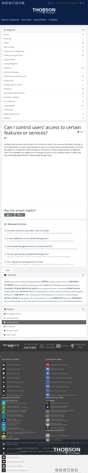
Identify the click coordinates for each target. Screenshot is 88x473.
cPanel (17, 288)
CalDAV (44, 281)
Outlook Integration (47, 295)
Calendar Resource (61, 282)
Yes (9, 215)
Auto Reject (22, 282)
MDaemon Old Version (63, 292)
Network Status (11, 331)
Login (51, 3)
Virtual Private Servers (12, 382)
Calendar (52, 282)
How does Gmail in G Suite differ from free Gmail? (44, 231)
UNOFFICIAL (42, 298)
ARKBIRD (7, 282)
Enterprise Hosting (11, 365)
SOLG (31, 298)
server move (11, 297)
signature (26, 298)
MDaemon (24, 291)
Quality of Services (68, 448)
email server (73, 288)
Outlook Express (35, 295)
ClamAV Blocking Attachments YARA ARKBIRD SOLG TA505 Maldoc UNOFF (43, 285)
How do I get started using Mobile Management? (44, 255)
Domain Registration (12, 395)
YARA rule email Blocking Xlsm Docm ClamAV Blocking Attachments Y (60, 301)
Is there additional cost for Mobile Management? (44, 239)
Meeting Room (9, 295)
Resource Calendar (64, 295)
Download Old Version (49, 289)
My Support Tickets (12, 314)
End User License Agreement (28, 448)
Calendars (73, 281)
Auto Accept (14, 282)
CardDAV (9, 284)
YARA (29, 301)
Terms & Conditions (50, 448)
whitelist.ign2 (67, 298)
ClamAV (16, 285)
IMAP (12, 292)
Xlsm (25, 301)
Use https (50, 298)
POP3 (56, 295)
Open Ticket (10, 335)
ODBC (27, 295)
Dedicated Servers (11, 386)
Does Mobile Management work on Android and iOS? (44, 247)
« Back (7, 270)
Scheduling (74, 295)
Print (80, 132)
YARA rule (35, 301)
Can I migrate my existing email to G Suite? (44, 263)
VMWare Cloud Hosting (13, 391)
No (20, 215)
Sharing (20, 298)
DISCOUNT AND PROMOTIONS (67, 3)
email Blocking (61, 289)
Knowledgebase (11, 322)
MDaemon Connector (49, 292)
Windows (77, 297)
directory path (29, 288)
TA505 (36, 298)
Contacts (9, 288)
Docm (39, 289)
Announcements (11, 318)
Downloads (9, 326)
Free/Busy (7, 292)
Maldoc (17, 292)
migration (19, 294)
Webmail (58, 297)
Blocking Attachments (33, 282)
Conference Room (73, 285)
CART (82, 3)
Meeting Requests (77, 292)
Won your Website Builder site (14, 301)
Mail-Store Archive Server (60, 403)
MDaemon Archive (35, 292)
